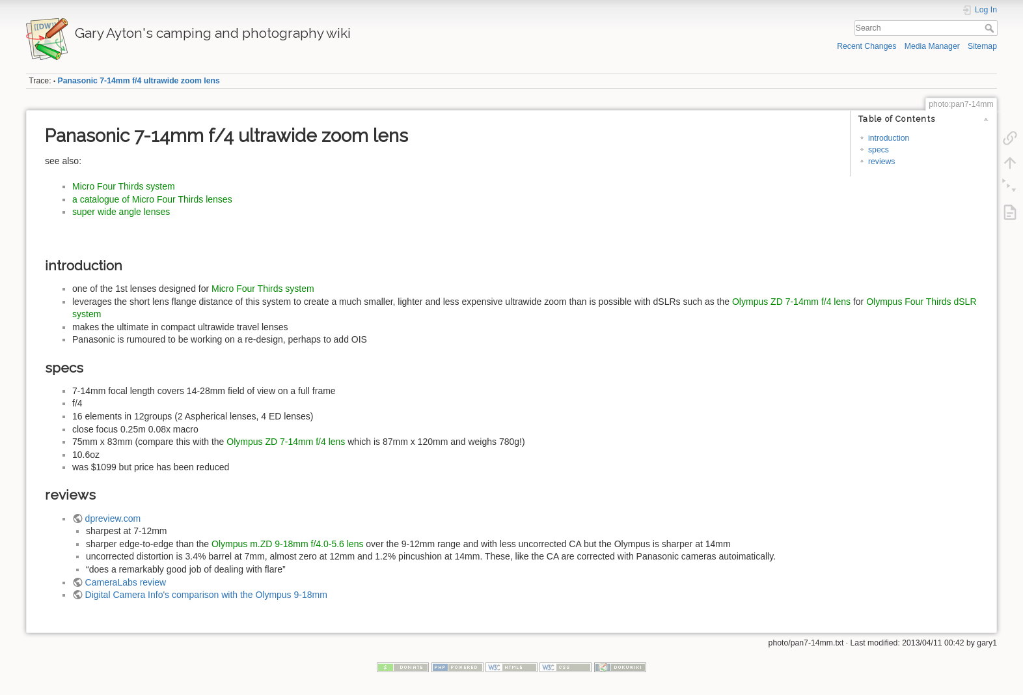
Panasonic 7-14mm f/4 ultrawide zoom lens (139, 80)
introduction (888, 138)
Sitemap (982, 46)
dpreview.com (113, 518)
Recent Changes (866, 46)
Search (991, 28)
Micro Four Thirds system (123, 186)
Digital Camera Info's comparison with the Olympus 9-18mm (206, 594)
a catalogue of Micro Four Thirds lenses (152, 199)
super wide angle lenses (121, 211)
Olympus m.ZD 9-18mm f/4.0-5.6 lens (287, 544)
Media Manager (932, 46)
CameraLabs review (126, 582)
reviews (881, 161)
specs (878, 149)
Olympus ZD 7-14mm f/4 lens (791, 301)
